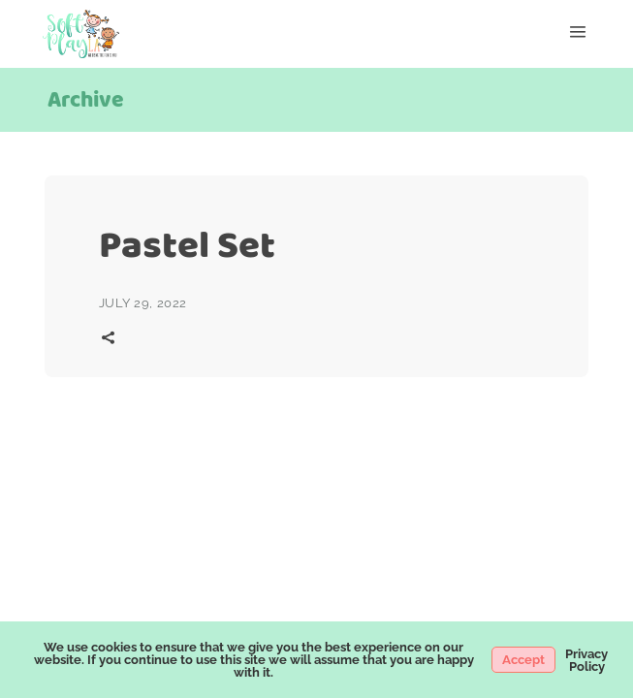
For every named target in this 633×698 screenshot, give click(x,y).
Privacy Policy (586, 660)
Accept (523, 659)
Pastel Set (187, 244)
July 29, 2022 (143, 303)
